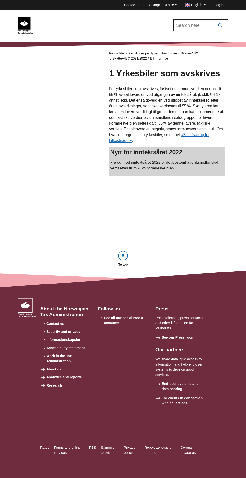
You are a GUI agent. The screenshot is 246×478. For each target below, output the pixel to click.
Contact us (132, 5)
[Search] (220, 25)
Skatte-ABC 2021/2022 (58, 19)
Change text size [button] (161, 5)
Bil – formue (159, 58)
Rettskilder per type (142, 53)
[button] (195, 4)
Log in (219, 5)
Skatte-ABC (189, 53)
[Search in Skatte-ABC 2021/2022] (200, 25)
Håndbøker (169, 53)
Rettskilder (117, 53)
